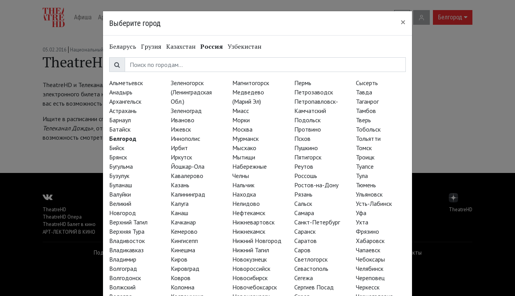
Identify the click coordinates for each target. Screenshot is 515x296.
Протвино (307, 129)
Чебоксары (370, 259)
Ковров (181, 278)
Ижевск (181, 129)
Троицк (365, 157)
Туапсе (365, 166)
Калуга (180, 203)
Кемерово (184, 231)
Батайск (119, 129)
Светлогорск (311, 259)
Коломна (182, 287)
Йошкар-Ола (187, 166)
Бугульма (121, 166)
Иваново (182, 120)
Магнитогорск (250, 83)
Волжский (122, 287)
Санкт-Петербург (317, 222)
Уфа (361, 213)
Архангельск (125, 101)
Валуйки (120, 194)
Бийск (116, 148)
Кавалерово (187, 176)
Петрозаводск (313, 92)
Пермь (302, 83)
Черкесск (367, 287)
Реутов (303, 166)
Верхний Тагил (128, 222)
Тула (362, 176)
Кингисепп (184, 241)
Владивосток (127, 241)
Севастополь (311, 268)
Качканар (183, 222)
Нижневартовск (253, 222)
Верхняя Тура (126, 231)
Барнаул (120, 120)
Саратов (305, 241)
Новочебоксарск (254, 287)
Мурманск (245, 138)
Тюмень (366, 185)
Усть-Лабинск (374, 203)
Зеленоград (186, 111)
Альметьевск (126, 83)
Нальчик (243, 185)
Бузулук (119, 176)
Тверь (363, 120)
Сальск (303, 203)
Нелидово (246, 203)
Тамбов (366, 111)
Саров (302, 250)
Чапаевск (368, 250)
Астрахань (123, 111)
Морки (241, 120)
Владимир (122, 259)
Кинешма (183, 250)
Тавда (364, 92)
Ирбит (179, 148)
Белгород (122, 138)
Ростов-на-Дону (316, 185)
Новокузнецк (249, 259)
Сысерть (367, 83)
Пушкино (306, 148)
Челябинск (369, 268)
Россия (211, 46)
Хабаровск (370, 241)
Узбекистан (244, 46)
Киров (179, 259)
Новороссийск (251, 268)
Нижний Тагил (250, 250)
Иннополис (185, 138)
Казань (180, 185)
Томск (364, 148)
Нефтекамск (248, 213)
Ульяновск (369, 194)
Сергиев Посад (314, 287)
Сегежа (303, 278)
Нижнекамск (248, 231)
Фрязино (367, 231)
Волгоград (123, 268)
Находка (244, 194)
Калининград (188, 194)
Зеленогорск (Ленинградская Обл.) (191, 92)
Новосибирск (250, 278)
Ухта (362, 222)
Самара (304, 213)
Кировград (185, 268)
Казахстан (181, 46)
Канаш (179, 213)
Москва (242, 129)
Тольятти (368, 138)
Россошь (305, 176)
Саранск (305, 231)
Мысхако (244, 148)
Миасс (240, 111)
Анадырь (120, 92)
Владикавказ (126, 250)
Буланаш (120, 185)
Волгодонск (125, 278)
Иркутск (181, 157)
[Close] (403, 22)
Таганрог (367, 101)
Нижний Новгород (257, 241)
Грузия (151, 46)
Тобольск (368, 129)
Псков (302, 138)
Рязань (303, 194)
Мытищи (243, 157)
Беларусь (122, 46)
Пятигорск (307, 157)
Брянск (118, 157)
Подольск (307, 120)
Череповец (370, 278)
